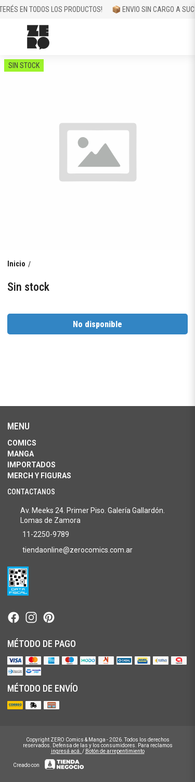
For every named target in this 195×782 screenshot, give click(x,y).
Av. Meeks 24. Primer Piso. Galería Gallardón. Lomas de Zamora (86, 515)
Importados (31, 465)
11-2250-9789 (38, 535)
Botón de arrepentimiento (115, 751)
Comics (21, 443)
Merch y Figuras (39, 475)
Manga (20, 454)
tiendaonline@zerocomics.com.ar (70, 550)
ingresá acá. (66, 751)
